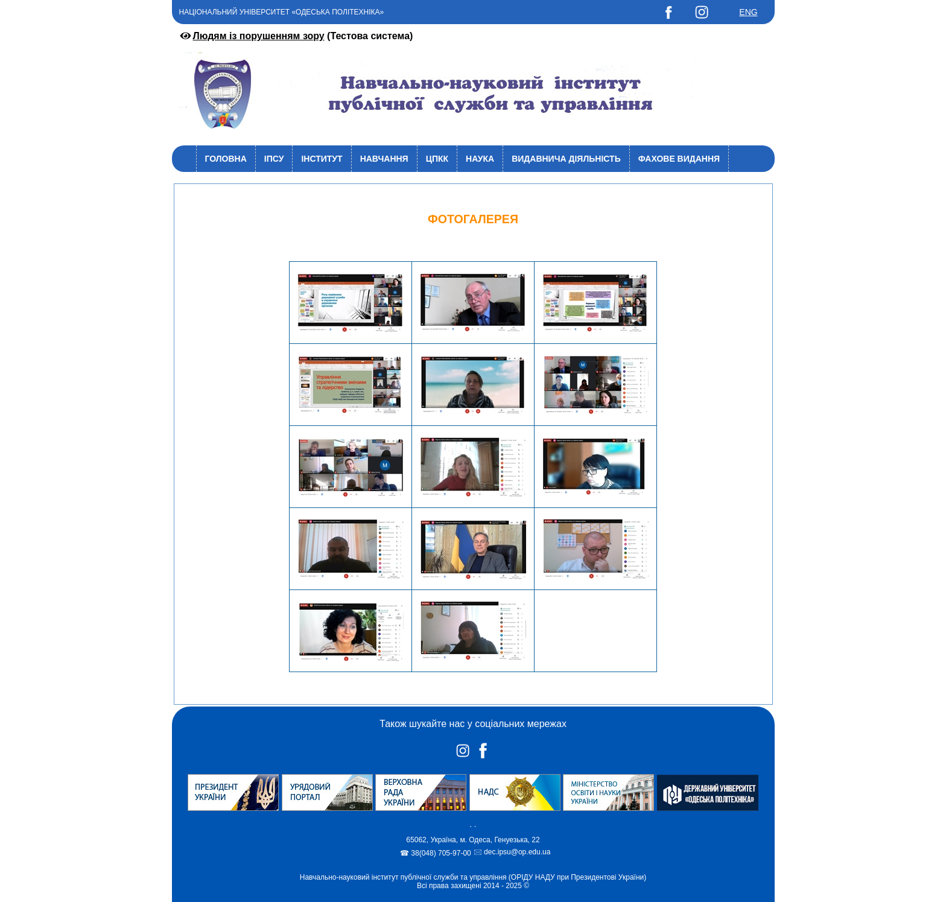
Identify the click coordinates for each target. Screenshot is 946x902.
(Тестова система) (295, 36)
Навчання (384, 159)
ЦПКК (437, 159)
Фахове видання (679, 159)
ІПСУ (274, 159)
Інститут (321, 159)
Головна (226, 159)
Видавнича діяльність (566, 159)
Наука (480, 159)
